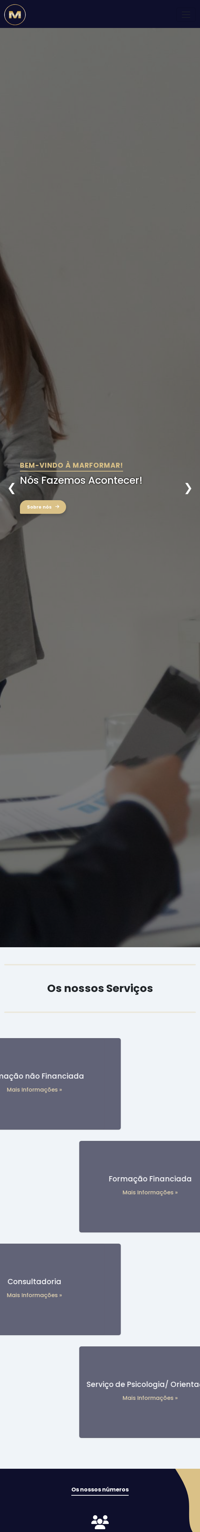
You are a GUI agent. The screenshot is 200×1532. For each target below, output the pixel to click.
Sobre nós (43, 507)
